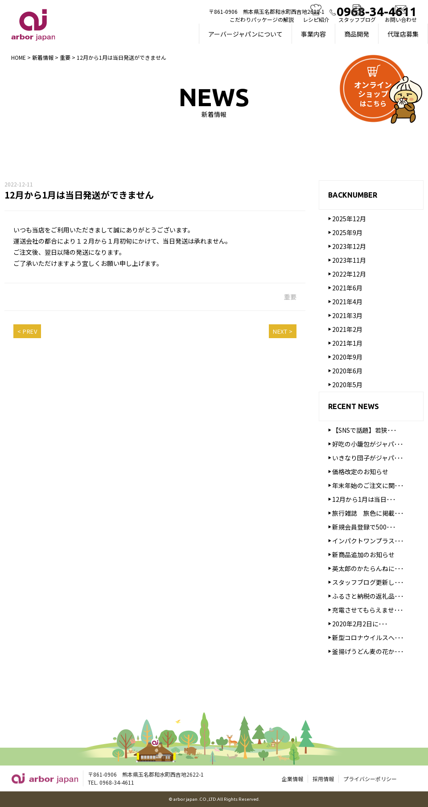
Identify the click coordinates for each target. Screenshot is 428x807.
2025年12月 (349, 219)
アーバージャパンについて (245, 33)
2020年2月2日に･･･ (360, 625)
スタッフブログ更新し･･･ (368, 583)
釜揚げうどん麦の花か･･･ (368, 652)
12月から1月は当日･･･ (364, 500)
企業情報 (292, 779)
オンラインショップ (373, 93)
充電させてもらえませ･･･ (367, 611)
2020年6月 (347, 372)
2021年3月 (347, 316)
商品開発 (356, 33)
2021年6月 (347, 289)
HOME (18, 57)
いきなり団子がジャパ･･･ (367, 459)
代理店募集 (403, 33)
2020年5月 (347, 385)
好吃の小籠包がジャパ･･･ (367, 445)
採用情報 (323, 779)
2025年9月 (347, 233)
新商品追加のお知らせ (363, 555)
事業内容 (313, 33)
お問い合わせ (401, 19)
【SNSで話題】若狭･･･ (364, 431)
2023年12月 (349, 247)
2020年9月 (347, 358)
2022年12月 (349, 275)
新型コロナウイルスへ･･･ (368, 638)
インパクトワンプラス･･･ (368, 542)
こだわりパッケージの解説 (262, 19)
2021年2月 (347, 330)
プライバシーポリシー (370, 779)
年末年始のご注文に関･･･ (368, 486)
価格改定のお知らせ (360, 472)
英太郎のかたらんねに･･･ (368, 569)
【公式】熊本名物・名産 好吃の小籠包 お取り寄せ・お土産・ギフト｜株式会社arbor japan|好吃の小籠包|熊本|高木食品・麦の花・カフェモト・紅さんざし (33, 24)
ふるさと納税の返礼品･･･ (368, 597)
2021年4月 (347, 302)
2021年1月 (347, 344)
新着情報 (43, 57)
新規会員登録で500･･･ (364, 528)
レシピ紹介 (316, 19)
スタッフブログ (357, 19)
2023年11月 (349, 261)
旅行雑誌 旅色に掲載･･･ (368, 514)
